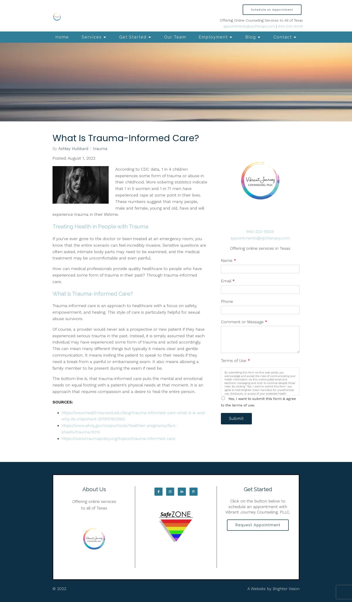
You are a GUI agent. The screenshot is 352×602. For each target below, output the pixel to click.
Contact (282, 37)
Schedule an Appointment (272, 9)
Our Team (175, 37)
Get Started (133, 37)
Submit (236, 418)
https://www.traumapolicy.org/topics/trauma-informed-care (119, 438)
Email (228, 281)
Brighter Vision (286, 588)
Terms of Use (235, 360)
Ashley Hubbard (73, 149)
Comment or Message (244, 321)
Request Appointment (258, 525)
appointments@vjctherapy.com (249, 26)
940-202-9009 (290, 26)
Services (92, 37)
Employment (213, 37)
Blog (250, 37)
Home (62, 37)
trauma (100, 149)
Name (228, 260)
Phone (227, 301)
